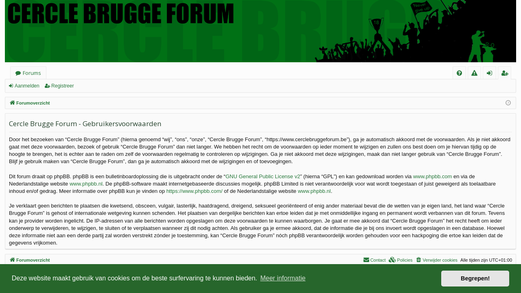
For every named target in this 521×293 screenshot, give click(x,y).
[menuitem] (459, 73)
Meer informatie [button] (282, 278)
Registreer (62, 86)
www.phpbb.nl (86, 184)
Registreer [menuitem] (506, 74)
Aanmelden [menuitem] (492, 74)
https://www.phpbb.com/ (194, 191)
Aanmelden (27, 86)
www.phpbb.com (432, 176)
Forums (32, 73)
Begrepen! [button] (475, 278)
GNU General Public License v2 (262, 176)
